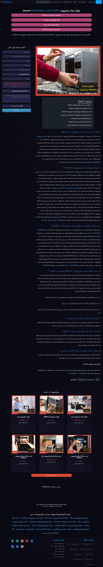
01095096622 (38, 10)
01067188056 (53, 10)
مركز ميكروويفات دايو (78, 554)
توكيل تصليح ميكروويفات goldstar (40, 522)
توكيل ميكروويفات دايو (89, 554)
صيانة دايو (98, 2)
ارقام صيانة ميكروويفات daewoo (87, 549)
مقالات (74, 2)
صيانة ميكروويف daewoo (68, 188)
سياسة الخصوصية (67, 2)
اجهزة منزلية (91, 2)
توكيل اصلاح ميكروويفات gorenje (32, 518)
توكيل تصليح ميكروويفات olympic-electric (68, 525)
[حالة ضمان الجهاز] (16, 91)
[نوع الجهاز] (16, 74)
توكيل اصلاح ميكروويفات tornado (65, 522)
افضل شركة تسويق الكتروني (62, 529)
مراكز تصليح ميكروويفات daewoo (74, 544)
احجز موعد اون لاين (56, 2)
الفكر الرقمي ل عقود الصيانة (25, 529)
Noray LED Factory (43, 529)
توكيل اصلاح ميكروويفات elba (79, 518)
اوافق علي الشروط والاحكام (16, 105)
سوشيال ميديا (82, 2)
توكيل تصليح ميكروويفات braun (42, 525)
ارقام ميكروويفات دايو (89, 559)
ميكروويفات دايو (90, 564)
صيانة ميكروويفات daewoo (72, 132)
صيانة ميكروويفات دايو (78, 559)
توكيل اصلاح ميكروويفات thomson (56, 518)
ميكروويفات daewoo (74, 549)
